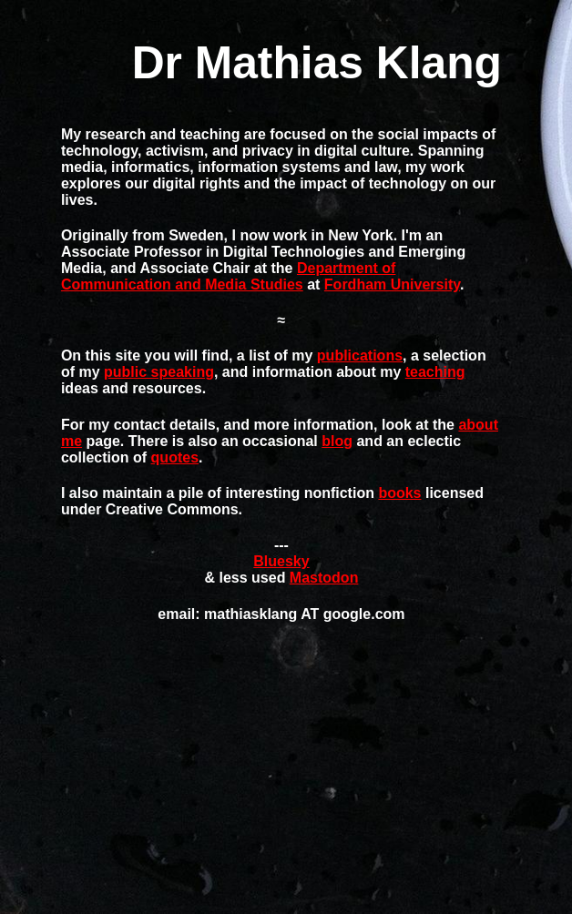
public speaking (159, 372)
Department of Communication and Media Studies (228, 276)
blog (337, 441)
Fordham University (392, 284)
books (399, 493)
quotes (175, 457)
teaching (435, 372)
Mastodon (324, 577)
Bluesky (281, 561)
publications (360, 355)
